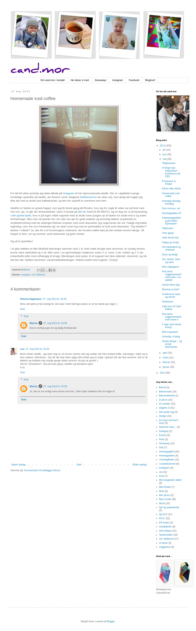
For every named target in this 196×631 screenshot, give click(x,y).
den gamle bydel (21, 215)
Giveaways (100, 80)
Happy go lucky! (170, 242)
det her (82, 211)
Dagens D (164, 407)
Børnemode (165, 391)
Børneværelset (167, 395)
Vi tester (163, 543)
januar (166, 367)
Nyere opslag (18, 464)
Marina (33, 323)
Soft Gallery (165, 530)
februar (167, 362)
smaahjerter (165, 526)
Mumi (162, 503)
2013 (163, 145)
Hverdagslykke (167, 455)
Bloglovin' (150, 80)
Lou (22, 349)
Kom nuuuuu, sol (171, 208)
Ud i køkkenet (38, 274)
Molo (161, 491)
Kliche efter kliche (171, 188)
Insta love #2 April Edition (171, 308)
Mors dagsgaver (170, 266)
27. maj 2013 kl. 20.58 (55, 323)
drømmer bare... (167, 427)
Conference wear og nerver (171, 295)
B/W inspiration (170, 332)
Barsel (162, 387)
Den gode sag (166, 412)
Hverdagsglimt (166, 451)
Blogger (111, 621)
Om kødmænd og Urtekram (171, 248)
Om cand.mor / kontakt (52, 80)
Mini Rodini (165, 487)
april (165, 352)
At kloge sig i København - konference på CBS (171, 172)
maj (165, 159)
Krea (161, 476)
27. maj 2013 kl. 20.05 (54, 299)
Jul (160, 472)
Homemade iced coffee (170, 195)
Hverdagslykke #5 (171, 213)
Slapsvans (167, 228)
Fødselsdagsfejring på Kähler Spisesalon (171, 220)
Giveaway (164, 443)
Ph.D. (162, 518)
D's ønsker (164, 403)
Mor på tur (164, 495)
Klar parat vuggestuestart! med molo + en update (171, 275)
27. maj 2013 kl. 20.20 (37, 349)
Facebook (134, 80)
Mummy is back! (170, 289)
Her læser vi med (80, 80)
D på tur (163, 399)
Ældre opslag (139, 464)
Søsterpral (167, 301)
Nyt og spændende (169, 507)
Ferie (161, 439)
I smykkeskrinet (167, 463)
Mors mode (165, 499)
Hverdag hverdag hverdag (171, 202)
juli (164, 149)
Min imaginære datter (170, 480)
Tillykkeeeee (168, 163)
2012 (163, 372)
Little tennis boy (170, 237)
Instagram (117, 80)
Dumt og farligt (170, 254)
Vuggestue (164, 547)
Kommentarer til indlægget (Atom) (42, 470)
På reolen (164, 522)
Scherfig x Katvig (171, 336)
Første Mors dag (171, 284)
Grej (161, 447)
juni (165, 154)
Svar (22, 309)
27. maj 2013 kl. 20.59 (55, 386)
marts (166, 357)
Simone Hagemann (31, 299)
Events (162, 435)
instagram (68, 193)
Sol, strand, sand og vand (171, 260)
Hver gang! (168, 233)
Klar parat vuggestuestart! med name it (171, 317)
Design (162, 416)
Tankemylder (166, 534)
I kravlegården (166, 459)
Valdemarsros (89, 197)
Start (78, 464)
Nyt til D (163, 514)
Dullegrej (163, 431)
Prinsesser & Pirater (169, 182)
